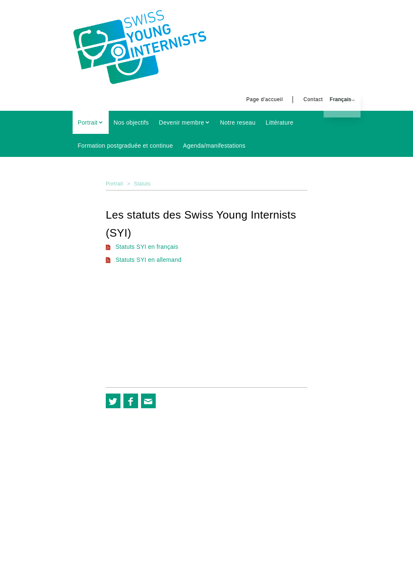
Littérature (279, 122)
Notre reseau (238, 122)
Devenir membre (181, 122)
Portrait (88, 122)
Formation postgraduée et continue (125, 145)
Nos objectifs (131, 122)
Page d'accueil (252, 99)
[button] (113, 401)
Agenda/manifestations (214, 145)
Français (328, 99)
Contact (300, 99)
